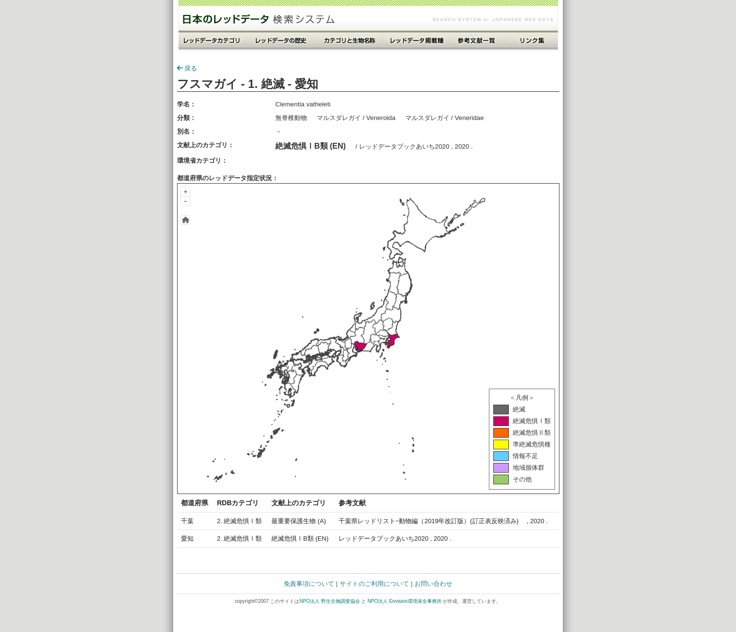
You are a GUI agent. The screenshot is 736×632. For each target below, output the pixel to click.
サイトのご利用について (374, 583)
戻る (187, 68)
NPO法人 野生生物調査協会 (329, 601)
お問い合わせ (433, 583)
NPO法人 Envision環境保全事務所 (404, 601)
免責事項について (309, 583)
